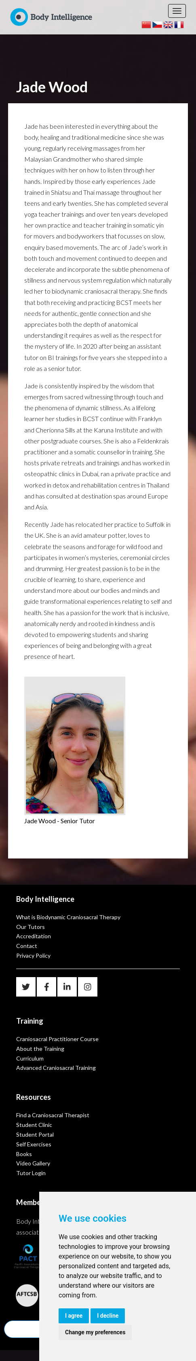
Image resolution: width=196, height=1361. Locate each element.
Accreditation (33, 936)
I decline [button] (107, 1315)
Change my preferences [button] (95, 1332)
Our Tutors (30, 926)
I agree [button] (73, 1315)
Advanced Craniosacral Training (56, 1067)
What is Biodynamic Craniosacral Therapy (68, 917)
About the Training (40, 1048)
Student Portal (35, 1134)
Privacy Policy (33, 955)
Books (24, 1153)
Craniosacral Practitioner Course (57, 1038)
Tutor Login (31, 1172)
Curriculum (30, 1058)
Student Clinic (34, 1124)
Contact (26, 945)
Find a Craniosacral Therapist (52, 1115)
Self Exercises (33, 1144)
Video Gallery (33, 1163)
